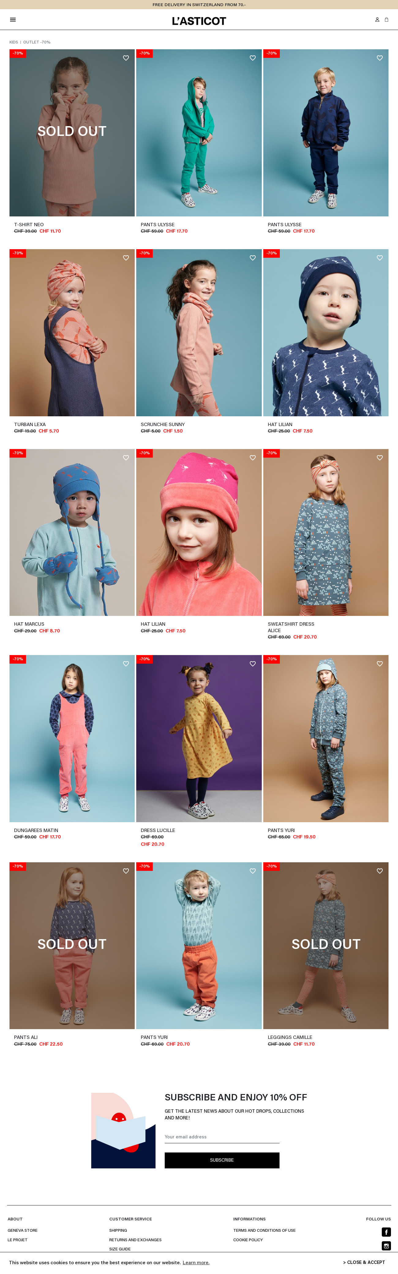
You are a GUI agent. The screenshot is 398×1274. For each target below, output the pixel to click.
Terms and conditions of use (264, 1231)
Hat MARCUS (29, 624)
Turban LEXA (30, 424)
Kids (14, 42)
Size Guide (120, 1249)
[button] (386, 19)
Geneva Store (23, 1231)
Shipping (118, 1231)
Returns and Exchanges (135, 1240)
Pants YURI (281, 830)
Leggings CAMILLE (290, 1037)
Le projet (18, 1240)
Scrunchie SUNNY (163, 424)
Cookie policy (248, 1240)
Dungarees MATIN (36, 830)
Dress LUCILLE (158, 830)
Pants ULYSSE (158, 225)
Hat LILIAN (280, 424)
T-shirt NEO (29, 225)
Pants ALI (26, 1037)
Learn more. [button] (196, 1263)
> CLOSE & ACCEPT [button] (364, 1263)
